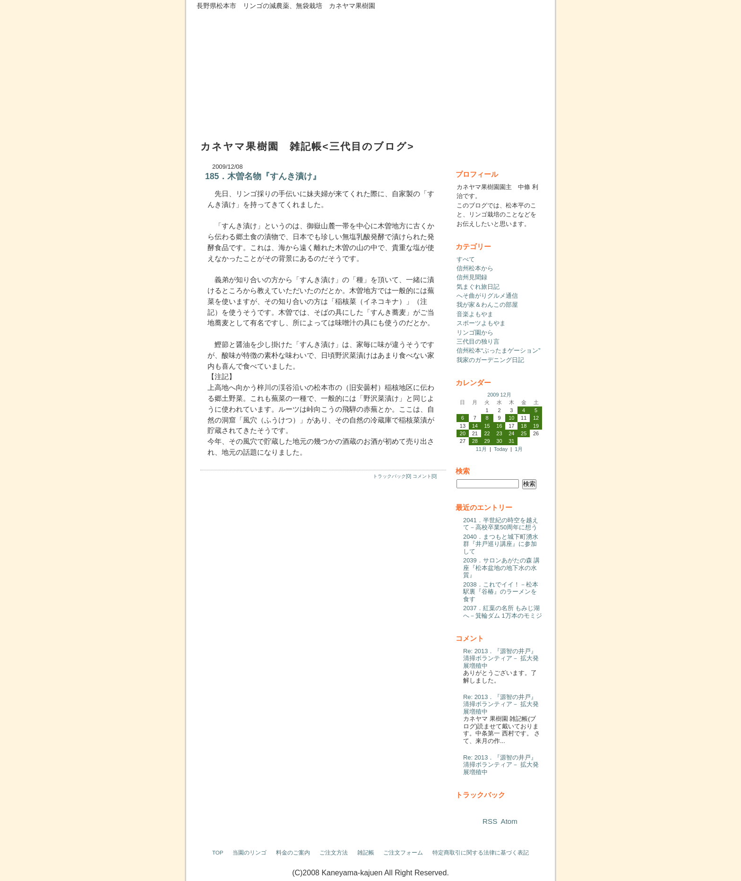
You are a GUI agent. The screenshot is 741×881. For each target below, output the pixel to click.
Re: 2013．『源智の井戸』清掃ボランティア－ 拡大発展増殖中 (501, 658)
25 (523, 433)
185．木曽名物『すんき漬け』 (263, 176)
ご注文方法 (333, 852)
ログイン (535, 873)
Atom (509, 821)
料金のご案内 (293, 852)
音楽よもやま (475, 314)
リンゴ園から (475, 332)
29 (487, 441)
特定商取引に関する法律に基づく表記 (480, 852)
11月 (481, 449)
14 (475, 426)
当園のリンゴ (250, 852)
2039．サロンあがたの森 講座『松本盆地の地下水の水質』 (501, 568)
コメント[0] (425, 476)
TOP (218, 852)
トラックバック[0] (392, 476)
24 (511, 433)
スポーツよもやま (481, 323)
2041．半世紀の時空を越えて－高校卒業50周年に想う (500, 524)
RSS (490, 821)
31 (511, 441)
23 (499, 433)
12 (536, 418)
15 (487, 426)
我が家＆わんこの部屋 (487, 304)
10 (511, 418)
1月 (519, 449)
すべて (466, 259)
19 (536, 426)
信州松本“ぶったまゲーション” (499, 350)
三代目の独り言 (478, 341)
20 (462, 433)
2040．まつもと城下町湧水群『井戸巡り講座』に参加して (500, 544)
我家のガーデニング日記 (490, 359)
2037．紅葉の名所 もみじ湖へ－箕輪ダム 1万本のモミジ (502, 612)
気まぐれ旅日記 (478, 286)
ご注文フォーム (403, 852)
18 (523, 426)
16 (499, 426)
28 (475, 441)
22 (487, 433)
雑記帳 (365, 852)
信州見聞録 (472, 277)
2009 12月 (499, 394)
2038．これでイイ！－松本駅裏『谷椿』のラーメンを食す (500, 592)
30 (499, 441)
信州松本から (475, 268)
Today (501, 449)
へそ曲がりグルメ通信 (487, 295)
